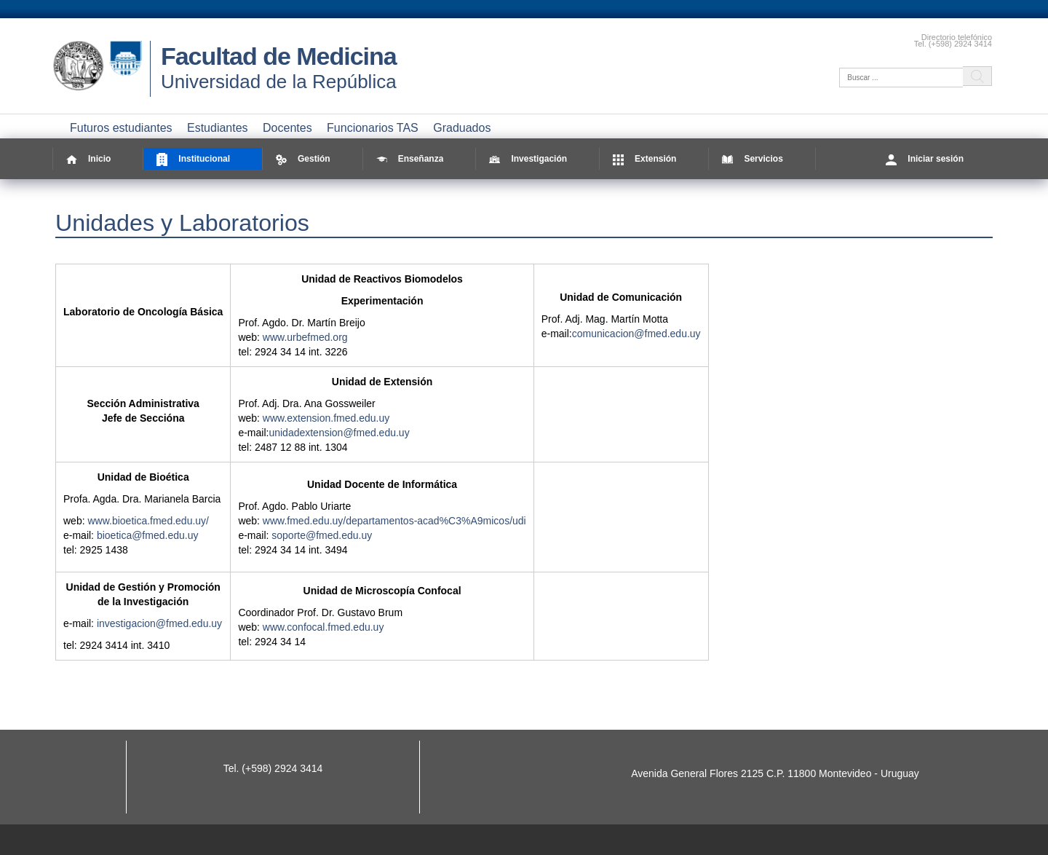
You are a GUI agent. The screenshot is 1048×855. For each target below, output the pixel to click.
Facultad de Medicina (279, 56)
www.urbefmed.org (305, 337)
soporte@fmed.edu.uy (321, 535)
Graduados (462, 128)
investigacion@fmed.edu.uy (159, 623)
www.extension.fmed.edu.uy (326, 418)
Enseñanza (410, 159)
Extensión (644, 159)
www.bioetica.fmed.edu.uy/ (148, 521)
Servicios (752, 159)
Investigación (528, 159)
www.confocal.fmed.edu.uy (323, 627)
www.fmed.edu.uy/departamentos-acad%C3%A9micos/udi (394, 521)
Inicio (88, 159)
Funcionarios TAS (372, 128)
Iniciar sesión (925, 159)
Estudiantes (217, 128)
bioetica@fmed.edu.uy (148, 535)
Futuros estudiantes (121, 128)
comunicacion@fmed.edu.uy (636, 333)
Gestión (303, 159)
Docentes (287, 128)
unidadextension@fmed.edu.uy (339, 432)
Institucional (193, 159)
